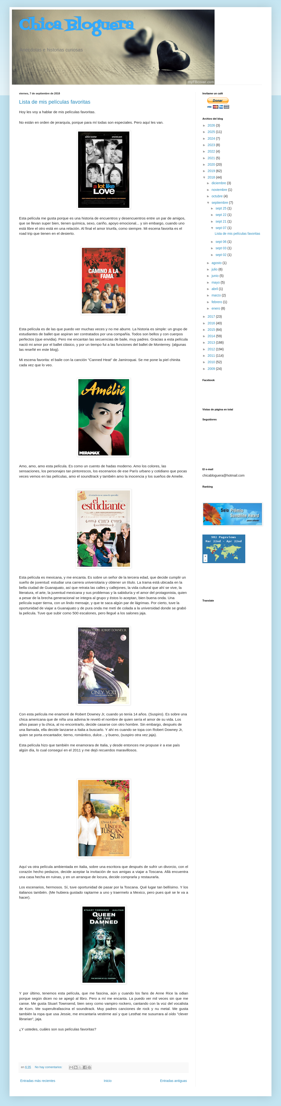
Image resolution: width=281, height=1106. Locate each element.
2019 (212, 171)
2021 (212, 158)
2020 (212, 164)
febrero (217, 302)
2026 (212, 125)
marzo (216, 295)
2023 (212, 145)
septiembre (220, 202)
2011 (212, 355)
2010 (212, 362)
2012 (212, 349)
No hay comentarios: (49, 1067)
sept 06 (221, 242)
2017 (212, 316)
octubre (217, 196)
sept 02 (221, 255)
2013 (212, 342)
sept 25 (221, 208)
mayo (216, 282)
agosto (216, 263)
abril (215, 289)
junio (215, 276)
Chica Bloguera (76, 25)
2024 (212, 138)
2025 (212, 132)
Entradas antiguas (173, 1081)
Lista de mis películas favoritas (54, 102)
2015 (212, 329)
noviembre (219, 190)
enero (216, 308)
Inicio (108, 1081)
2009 (212, 369)
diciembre (219, 183)
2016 (212, 323)
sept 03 (221, 248)
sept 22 (221, 215)
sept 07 (221, 228)
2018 (212, 177)
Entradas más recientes (37, 1081)
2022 (212, 151)
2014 (212, 336)
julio (214, 269)
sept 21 (221, 221)
